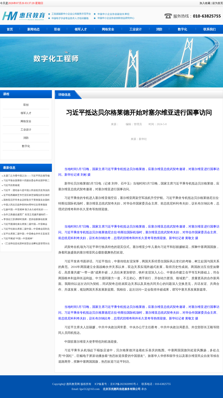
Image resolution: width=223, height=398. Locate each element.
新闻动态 (33, 29)
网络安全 (108, 29)
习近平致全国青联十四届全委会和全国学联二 (26, 180)
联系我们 (209, 29)
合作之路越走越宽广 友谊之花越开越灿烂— (25, 214)
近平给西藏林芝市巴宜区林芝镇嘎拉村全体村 (26, 195)
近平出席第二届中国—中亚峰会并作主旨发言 (26, 233)
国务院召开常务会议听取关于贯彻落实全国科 (26, 200)
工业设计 (135, 29)
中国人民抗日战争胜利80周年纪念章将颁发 (25, 204)
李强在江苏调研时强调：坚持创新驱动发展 (25, 219)
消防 (159, 29)
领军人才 (81, 29)
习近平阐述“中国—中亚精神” (18, 238)
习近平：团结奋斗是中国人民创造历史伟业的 (26, 190)
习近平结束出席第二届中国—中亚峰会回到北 (26, 229)
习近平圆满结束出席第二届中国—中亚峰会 (25, 224)
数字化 (182, 29)
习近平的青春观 (11, 185)
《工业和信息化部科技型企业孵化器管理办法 (26, 243)
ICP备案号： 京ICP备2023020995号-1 (117, 384)
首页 (10, 29)
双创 (57, 29)
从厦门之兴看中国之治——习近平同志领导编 (26, 175)
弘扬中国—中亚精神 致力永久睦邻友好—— (25, 209)
